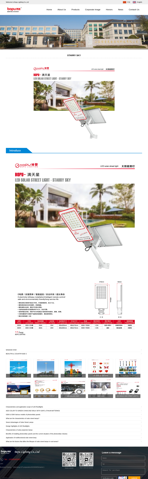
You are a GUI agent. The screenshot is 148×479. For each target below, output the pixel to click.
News (120, 9)
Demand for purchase (123, 471)
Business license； (6, 467)
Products (75, 9)
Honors (109, 9)
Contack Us (134, 9)
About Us (61, 9)
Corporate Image (92, 9)
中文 (125, 2)
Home (49, 9)
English (136, 2)
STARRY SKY (74, 55)
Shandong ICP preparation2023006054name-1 (28, 467)
